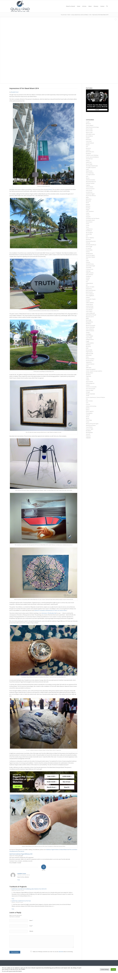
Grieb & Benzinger (90, 266)
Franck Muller (89, 250)
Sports (87, 418)
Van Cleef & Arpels (90, 388)
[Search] (107, 6)
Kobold (87, 297)
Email (31, 926)
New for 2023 (89, 132)
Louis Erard (89, 141)
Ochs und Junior (90, 329)
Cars (87, 402)
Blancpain (88, 201)
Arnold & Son (89, 192)
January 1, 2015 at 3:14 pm (17, 902)
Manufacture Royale (91, 315)
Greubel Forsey (90, 264)
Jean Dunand (89, 292)
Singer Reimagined (90, 369)
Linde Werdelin (89, 308)
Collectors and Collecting (92, 155)
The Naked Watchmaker (92, 166)
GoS (87, 258)
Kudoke (88, 301)
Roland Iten (89, 355)
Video (87, 169)
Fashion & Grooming (91, 406)
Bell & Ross (88, 199)
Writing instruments (91, 425)
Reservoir (88, 148)
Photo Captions (90, 411)
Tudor (87, 378)
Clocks (87, 223)
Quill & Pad (88, 162)
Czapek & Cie (89, 229)
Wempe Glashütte (90, 394)
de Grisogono (89, 232)
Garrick (88, 251)
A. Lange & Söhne (90, 174)
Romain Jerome (89, 360)
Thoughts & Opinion (91, 167)
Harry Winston (89, 274)
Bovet (87, 202)
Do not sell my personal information (12, 971)
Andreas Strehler (90, 183)
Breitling (88, 208)
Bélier (87, 197)
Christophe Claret (90, 220)
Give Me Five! (89, 158)
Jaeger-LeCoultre (90, 287)
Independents (89, 283)
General (88, 434)
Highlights (88, 437)
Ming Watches (89, 322)
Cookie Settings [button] (104, 969)
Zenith (87, 395)
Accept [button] (113, 969)
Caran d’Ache (89, 427)
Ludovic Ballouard (90, 313)
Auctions (88, 150)
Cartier (87, 213)
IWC (87, 285)
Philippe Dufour (90, 339)
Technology (89, 420)
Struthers (88, 374)
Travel (87, 422)
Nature (87, 409)
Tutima (87, 379)
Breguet (88, 204)
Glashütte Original (90, 257)
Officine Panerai (90, 330)
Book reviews (89, 401)
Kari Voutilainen (90, 294)
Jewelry (88, 408)
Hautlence (88, 276)
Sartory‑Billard (89, 125)
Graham (88, 262)
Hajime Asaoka (89, 273)
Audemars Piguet (90, 194)
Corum (87, 225)
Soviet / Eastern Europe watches (94, 371)
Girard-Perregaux (90, 255)
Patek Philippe (89, 336)
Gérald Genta (89, 253)
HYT (87, 281)
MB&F (87, 318)
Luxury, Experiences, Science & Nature (95, 397)
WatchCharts (89, 171)
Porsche (88, 404)
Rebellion (88, 344)
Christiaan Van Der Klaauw (92, 218)
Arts (87, 399)
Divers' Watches (90, 237)
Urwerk (88, 385)
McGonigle (88, 320)
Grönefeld (88, 267)
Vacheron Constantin (91, 387)
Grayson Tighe (89, 429)
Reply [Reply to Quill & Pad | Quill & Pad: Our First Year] (13, 909)
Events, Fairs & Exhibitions (92, 157)
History (87, 160)
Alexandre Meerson (91, 181)
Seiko (87, 366)
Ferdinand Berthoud (91, 244)
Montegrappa (89, 432)
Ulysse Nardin (89, 381)
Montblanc (88, 323)
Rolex (87, 357)
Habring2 (88, 271)
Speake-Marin (89, 373)
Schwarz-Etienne (90, 364)
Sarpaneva (89, 362)
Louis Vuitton (89, 311)
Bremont (88, 206)
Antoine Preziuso (90, 188)
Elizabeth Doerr (15, 92)
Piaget (87, 341)
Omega (88, 332)
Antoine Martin (89, 187)
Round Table (89, 164)
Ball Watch (88, 139)
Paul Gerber (89, 337)
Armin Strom (89, 190)
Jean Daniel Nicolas (90, 290)
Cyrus (87, 227)
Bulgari (87, 209)
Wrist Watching (89, 173)
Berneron (88, 123)
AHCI (87, 176)
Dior (87, 236)
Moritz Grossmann (90, 325)
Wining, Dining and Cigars (92, 423)
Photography (89, 413)
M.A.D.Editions (89, 136)
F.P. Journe (88, 248)
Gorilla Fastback (90, 143)
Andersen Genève (90, 180)
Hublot (87, 280)
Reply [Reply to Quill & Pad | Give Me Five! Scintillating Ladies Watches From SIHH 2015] (13, 898)
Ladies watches (90, 302)
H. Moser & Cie (89, 269)
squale (87, 122)
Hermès (88, 278)
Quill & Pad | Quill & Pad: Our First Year (21, 901)
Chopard (88, 216)
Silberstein (88, 367)
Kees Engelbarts (90, 295)
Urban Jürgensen (90, 383)
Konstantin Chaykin (91, 299)
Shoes (87, 416)
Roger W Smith (89, 353)
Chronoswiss (89, 222)
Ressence (88, 346)
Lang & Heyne (89, 304)
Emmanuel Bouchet (91, 241)
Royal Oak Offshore (91, 195)
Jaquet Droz (89, 288)
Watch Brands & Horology (92, 127)
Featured (88, 436)
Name (31, 920)
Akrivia (87, 178)
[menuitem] (70, 6)
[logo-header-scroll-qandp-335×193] (20, 6)
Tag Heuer (88, 376)
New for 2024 (89, 130)
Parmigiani (88, 334)
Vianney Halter (89, 390)
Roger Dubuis (89, 351)
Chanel (87, 215)
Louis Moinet (89, 309)
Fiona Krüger (89, 246)
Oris (87, 146)
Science (88, 415)
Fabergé (88, 243)
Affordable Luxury (90, 134)
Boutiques (88, 153)
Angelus (88, 185)
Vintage (88, 392)
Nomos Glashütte (90, 327)
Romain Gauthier (90, 358)
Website (31, 931)
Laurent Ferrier (89, 306)
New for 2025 (89, 129)
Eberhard (88, 239)
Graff (87, 260)
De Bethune (89, 230)
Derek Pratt (89, 234)
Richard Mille (89, 350)
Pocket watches (90, 343)
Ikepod (87, 144)
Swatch (88, 137)
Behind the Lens (90, 151)
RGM (87, 348)
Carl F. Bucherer (90, 211)
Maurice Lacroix (90, 316)
